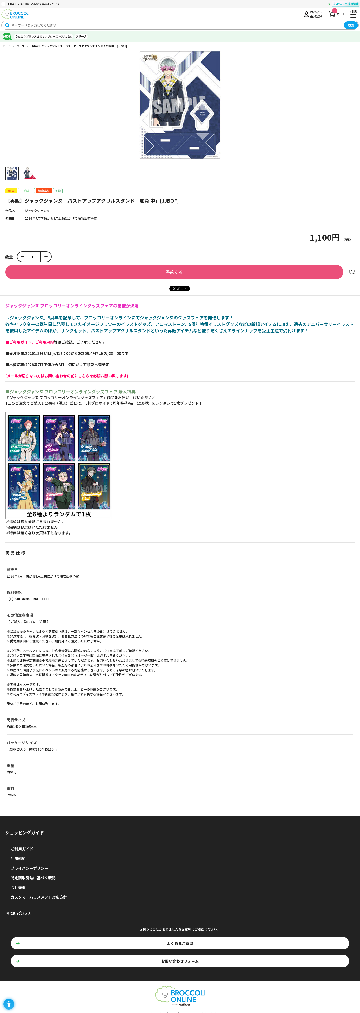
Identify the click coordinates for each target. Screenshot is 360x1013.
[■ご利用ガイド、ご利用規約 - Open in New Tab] (29, 342)
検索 (351, 25)
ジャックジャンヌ (37, 210)
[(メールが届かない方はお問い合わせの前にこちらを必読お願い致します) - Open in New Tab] (66, 375)
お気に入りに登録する (352, 272)
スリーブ (81, 36)
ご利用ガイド (22, 848)
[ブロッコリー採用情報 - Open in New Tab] (346, 4)
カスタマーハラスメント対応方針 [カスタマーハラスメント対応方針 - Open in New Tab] (39, 897)
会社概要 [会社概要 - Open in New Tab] (18, 887)
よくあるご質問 (180, 943)
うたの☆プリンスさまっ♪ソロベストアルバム (43, 36)
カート (339, 12)
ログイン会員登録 (316, 14)
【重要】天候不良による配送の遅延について (33, 4)
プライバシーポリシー (29, 868)
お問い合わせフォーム (180, 961)
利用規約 (18, 858)
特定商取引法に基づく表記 (33, 877)
